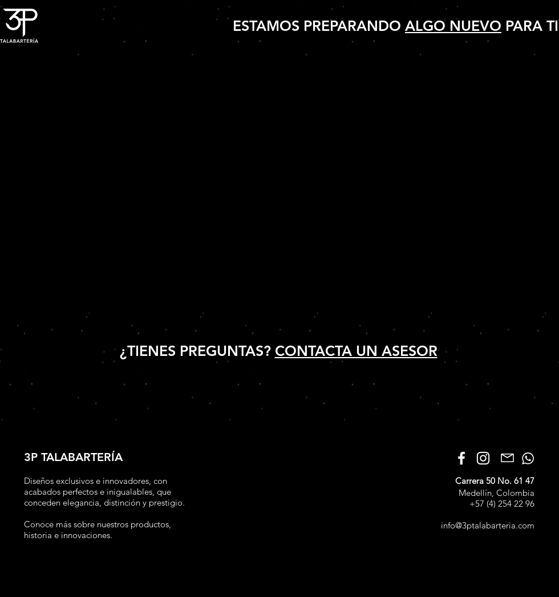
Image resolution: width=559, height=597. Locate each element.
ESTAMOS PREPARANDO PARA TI (395, 25)
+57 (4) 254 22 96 (501, 503)
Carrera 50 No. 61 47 (494, 480)
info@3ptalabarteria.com (487, 525)
